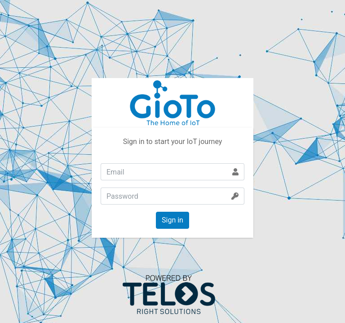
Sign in (172, 220)
